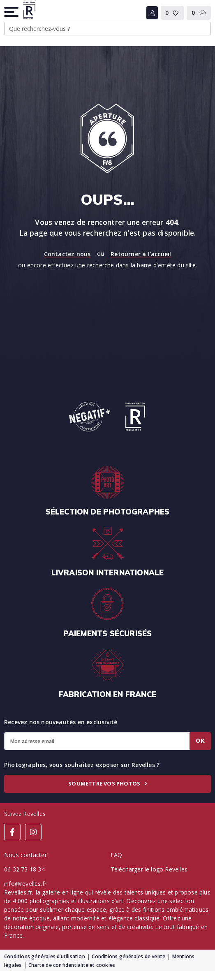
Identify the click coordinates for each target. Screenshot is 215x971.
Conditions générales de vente (128, 956)
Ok (200, 740)
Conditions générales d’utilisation (44, 956)
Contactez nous (67, 254)
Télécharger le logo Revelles (149, 869)
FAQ (117, 855)
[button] (12, 12)
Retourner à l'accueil (141, 254)
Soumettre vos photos (107, 783)
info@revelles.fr (25, 884)
